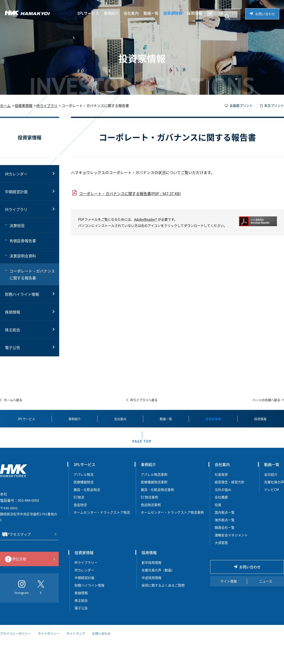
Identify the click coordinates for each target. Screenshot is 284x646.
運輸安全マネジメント (231, 539)
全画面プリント (241, 105)
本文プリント (274, 105)
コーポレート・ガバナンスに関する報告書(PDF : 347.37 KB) (130, 193)
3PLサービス (91, 13)
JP (213, 13)
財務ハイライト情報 (22, 294)
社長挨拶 (221, 479)
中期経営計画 (16, 191)
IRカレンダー (16, 174)
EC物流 (79, 501)
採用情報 (197, 13)
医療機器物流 (83, 486)
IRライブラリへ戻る (144, 400)
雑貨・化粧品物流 (87, 494)
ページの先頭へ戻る (266, 400)
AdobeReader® (145, 219)
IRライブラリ (47, 105)
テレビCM (271, 494)
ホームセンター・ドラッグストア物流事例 (172, 517)
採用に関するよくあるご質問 (163, 590)
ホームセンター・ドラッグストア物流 (102, 517)
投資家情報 (175, 13)
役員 (218, 509)
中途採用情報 (151, 582)
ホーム (5, 105)
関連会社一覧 (225, 532)
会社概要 (221, 501)
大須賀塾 (221, 547)
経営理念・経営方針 (229, 486)
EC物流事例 (149, 501)
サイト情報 (228, 586)
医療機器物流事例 (154, 486)
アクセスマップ (28, 539)
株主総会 (12, 329)
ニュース (265, 586)
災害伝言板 (28, 564)
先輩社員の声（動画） (158, 574)
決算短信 (17, 225)
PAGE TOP (141, 444)
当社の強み (223, 494)
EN (224, 13)
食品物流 (80, 509)
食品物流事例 (151, 509)
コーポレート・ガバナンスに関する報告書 (32, 274)
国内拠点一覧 (225, 517)
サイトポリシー (48, 638)
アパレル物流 (83, 479)
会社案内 (134, 13)
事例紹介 (114, 13)
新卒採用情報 (151, 567)
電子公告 (12, 347)
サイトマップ (76, 638)
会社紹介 (270, 479)
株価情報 (12, 312)
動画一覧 (154, 13)
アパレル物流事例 (154, 479)
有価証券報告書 (22, 240)
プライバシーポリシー (15, 638)
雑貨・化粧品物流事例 (157, 494)
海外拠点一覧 (225, 524)
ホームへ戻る (13, 400)
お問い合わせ (265, 13)
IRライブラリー (86, 567)
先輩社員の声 (274, 486)
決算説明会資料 (22, 256)
